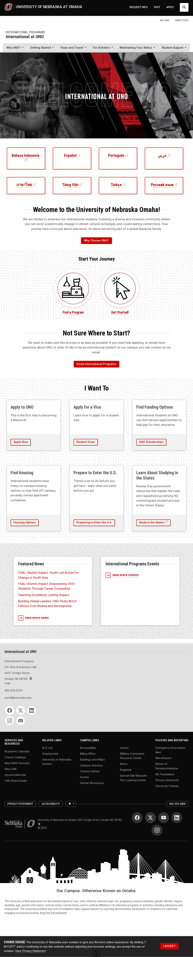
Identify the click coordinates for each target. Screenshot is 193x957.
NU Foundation (164, 774)
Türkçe (116, 184)
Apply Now (21, 442)
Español (70, 155)
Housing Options (25, 522)
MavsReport (163, 758)
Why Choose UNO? (96, 240)
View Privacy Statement (30, 951)
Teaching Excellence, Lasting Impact (43, 595)
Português (116, 155)
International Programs (25, 32)
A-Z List (47, 748)
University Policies (167, 786)
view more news (33, 618)
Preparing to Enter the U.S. (94, 522)
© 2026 (43, 827)
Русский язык (162, 184)
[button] (15, 48)
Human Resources (92, 783)
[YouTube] (163, 817)
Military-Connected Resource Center (132, 756)
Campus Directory (91, 765)
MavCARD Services (17, 763)
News (123, 764)
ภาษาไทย (24, 184)
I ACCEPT (169, 946)
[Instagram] (9, 720)
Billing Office (88, 753)
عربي (162, 155)
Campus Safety (90, 771)
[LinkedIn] (31, 710)
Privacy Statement (167, 780)
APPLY (170, 7)
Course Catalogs (15, 757)
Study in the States (151, 522)
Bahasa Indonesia (25, 155)
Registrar (126, 769)
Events (84, 777)
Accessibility (88, 748)
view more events (122, 575)
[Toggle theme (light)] (71, 804)
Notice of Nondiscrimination (166, 766)
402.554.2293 (14, 690)
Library (124, 748)
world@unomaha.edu (18, 697)
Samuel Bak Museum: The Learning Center (133, 778)
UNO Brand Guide (16, 780)
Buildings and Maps (92, 759)
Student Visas (85, 442)
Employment (50, 753)
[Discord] (20, 720)
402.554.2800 (177, 803)
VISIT (157, 7)
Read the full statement (53, 912)
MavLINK (11, 769)
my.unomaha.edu (15, 774)
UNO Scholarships (151, 442)
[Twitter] (20, 710)
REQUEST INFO (139, 7)
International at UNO (25, 36)
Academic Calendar (17, 751)
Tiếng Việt (70, 184)
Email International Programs (96, 364)
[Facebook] (9, 710)
